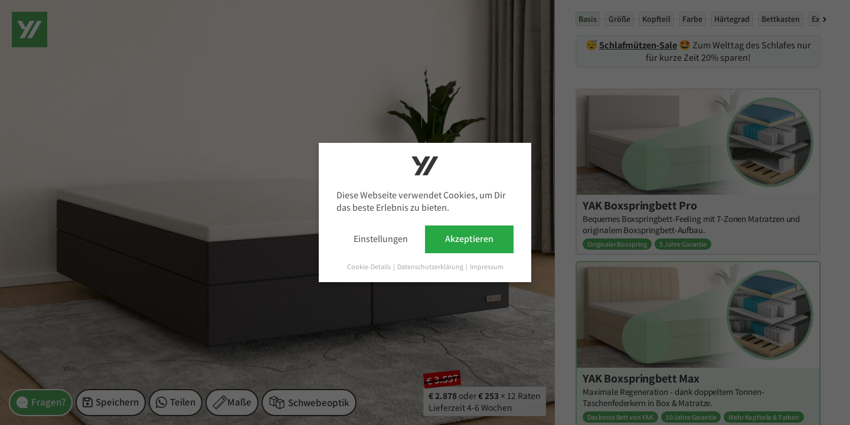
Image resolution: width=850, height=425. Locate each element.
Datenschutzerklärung (431, 266)
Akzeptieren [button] (469, 239)
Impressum (487, 266)
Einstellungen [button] (381, 239)
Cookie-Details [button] (369, 266)
